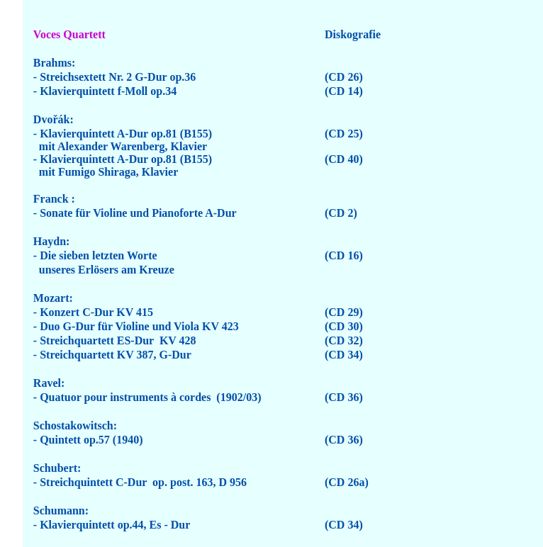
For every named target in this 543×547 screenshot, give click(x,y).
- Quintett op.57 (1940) (88, 440)
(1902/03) (237, 397)
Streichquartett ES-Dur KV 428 (118, 340)
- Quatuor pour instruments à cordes (122, 397)
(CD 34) (344, 355)
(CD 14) (344, 91)
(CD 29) (344, 312)
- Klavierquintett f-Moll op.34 (105, 91)
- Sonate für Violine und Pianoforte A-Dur (135, 213)
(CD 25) (344, 134)
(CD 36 (342, 440)
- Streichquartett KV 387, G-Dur (113, 355)
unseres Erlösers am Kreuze (103, 270)
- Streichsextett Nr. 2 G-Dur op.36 (114, 77)
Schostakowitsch (73, 425)
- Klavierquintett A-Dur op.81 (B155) (122, 134)
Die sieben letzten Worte (98, 255)
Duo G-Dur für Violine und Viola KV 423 (139, 326)
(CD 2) (341, 213)
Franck (51, 199)
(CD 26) (344, 77)
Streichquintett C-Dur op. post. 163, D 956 (143, 482)
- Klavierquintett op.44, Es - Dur (111, 525)
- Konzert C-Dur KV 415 (93, 312)
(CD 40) (344, 159)
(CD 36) (344, 397)
